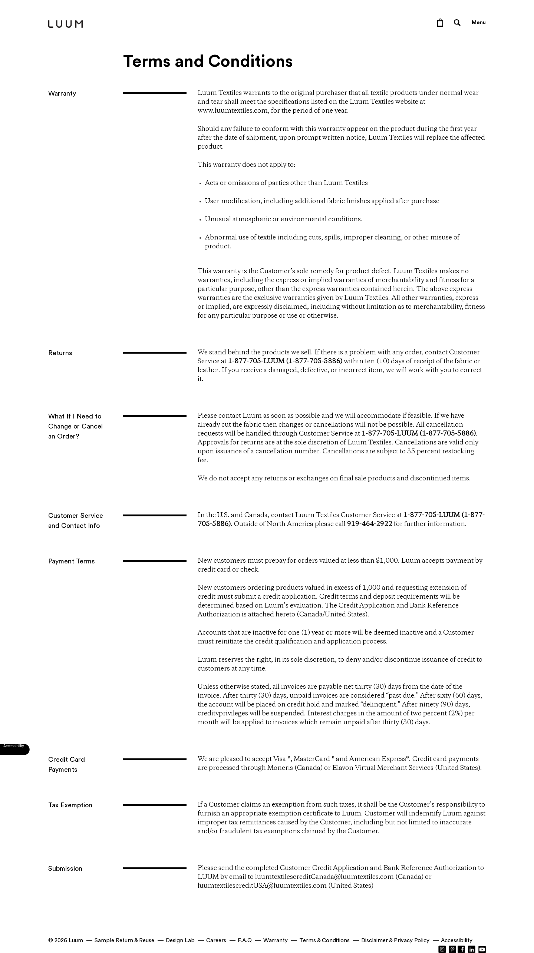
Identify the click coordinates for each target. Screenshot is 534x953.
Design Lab (180, 940)
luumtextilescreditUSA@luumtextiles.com (262, 886)
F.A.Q (245, 940)
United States (345, 614)
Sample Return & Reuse (124, 940)
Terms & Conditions (324, 940)
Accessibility (456, 940)
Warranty (275, 940)
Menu (479, 22)
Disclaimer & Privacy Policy (395, 940)
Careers (216, 940)
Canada (311, 614)
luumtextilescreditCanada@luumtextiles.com (324, 877)
